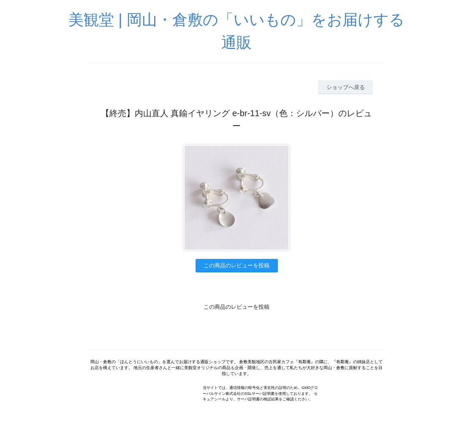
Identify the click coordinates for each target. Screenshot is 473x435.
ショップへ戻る (345, 87)
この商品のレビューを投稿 (236, 265)
